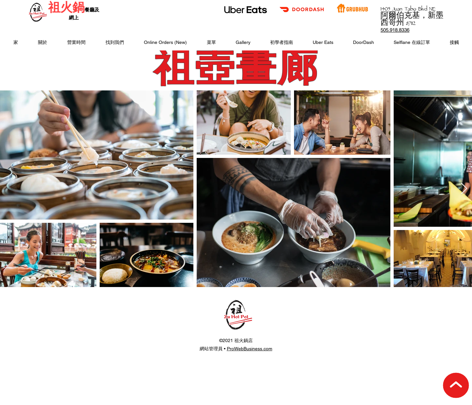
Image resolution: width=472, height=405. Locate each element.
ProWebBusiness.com (249, 348)
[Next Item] (464, 189)
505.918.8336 (395, 30)
